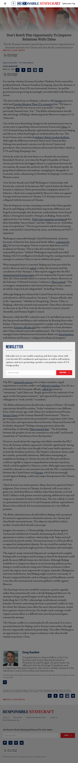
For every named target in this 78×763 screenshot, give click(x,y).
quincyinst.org (68, 3)
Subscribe (63, 372)
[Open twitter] (13, 3)
